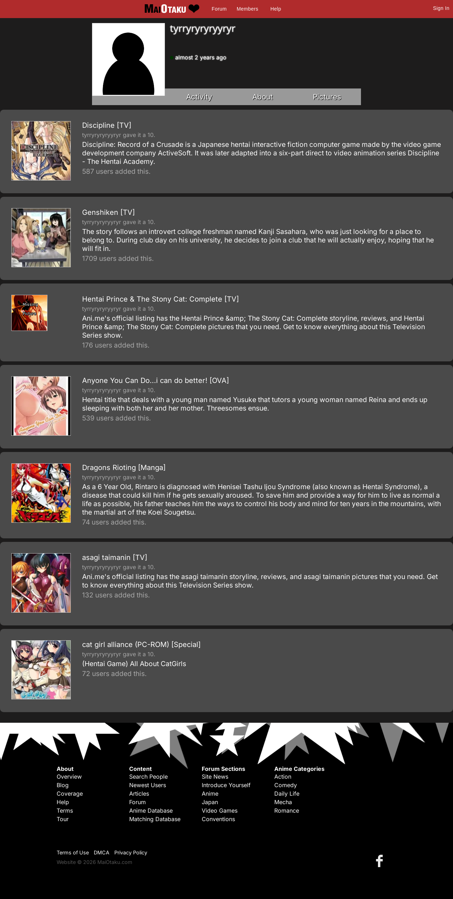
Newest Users (147, 785)
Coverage (70, 793)
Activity (199, 96)
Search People (148, 776)
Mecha (283, 802)
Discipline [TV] (106, 125)
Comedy (285, 785)
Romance (286, 810)
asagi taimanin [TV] (114, 557)
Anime (210, 793)
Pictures (327, 96)
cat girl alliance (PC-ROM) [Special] (141, 644)
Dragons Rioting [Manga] (124, 467)
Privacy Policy (130, 852)
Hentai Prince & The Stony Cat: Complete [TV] (160, 299)
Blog (63, 785)
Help (275, 9)
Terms (65, 810)
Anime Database (151, 810)
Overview (69, 776)
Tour (63, 819)
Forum (219, 9)
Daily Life (286, 793)
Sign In (441, 8)
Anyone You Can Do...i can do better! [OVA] (155, 380)
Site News (215, 776)
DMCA (101, 852)
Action (282, 776)
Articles (139, 793)
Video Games (219, 810)
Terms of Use (73, 852)
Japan (210, 802)
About (262, 96)
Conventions (218, 819)
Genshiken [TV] (108, 212)
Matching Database (154, 819)
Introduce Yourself (226, 785)
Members (247, 9)
